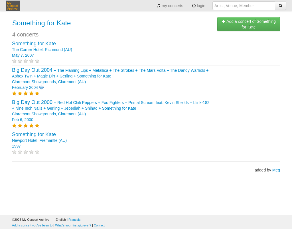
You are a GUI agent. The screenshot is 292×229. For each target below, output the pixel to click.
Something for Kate (41, 23)
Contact (99, 225)
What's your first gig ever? (73, 225)
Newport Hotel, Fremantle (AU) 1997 (39, 140)
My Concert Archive (12, 5)
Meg (276, 170)
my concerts (170, 5)
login (198, 5)
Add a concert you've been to (32, 225)
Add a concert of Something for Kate (249, 24)
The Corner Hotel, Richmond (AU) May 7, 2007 (42, 50)
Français (74, 219)
